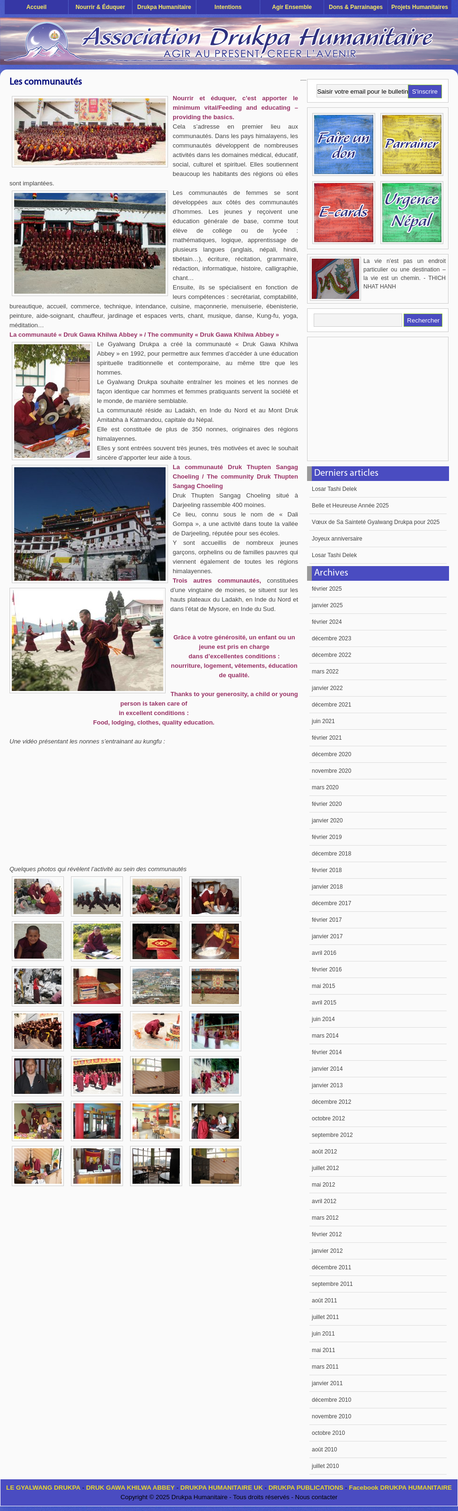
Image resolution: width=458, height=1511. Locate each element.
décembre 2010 (331, 1400)
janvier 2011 (327, 1383)
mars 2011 (325, 1366)
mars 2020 (325, 787)
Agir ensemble (292, 7)
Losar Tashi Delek (334, 489)
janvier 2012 (327, 1251)
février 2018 (327, 870)
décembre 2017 (331, 903)
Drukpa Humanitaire (164, 7)
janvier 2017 (327, 936)
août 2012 (324, 1151)
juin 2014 (323, 1019)
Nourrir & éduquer (100, 7)
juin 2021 (323, 721)
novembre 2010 (331, 1416)
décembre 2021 (331, 704)
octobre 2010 (328, 1433)
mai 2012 (323, 1184)
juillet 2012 (325, 1168)
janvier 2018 (327, 886)
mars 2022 (325, 671)
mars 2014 (325, 1035)
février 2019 (327, 837)
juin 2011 (323, 1333)
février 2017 (327, 920)
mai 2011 (323, 1350)
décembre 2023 (331, 638)
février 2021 (327, 737)
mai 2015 (323, 986)
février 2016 (327, 969)
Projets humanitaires (419, 7)
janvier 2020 (327, 820)
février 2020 (327, 804)
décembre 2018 (331, 853)
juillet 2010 (325, 1466)
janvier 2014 (327, 1069)
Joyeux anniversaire (337, 538)
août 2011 (324, 1300)
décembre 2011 (331, 1267)
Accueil (36, 7)
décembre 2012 (331, 1102)
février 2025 (327, 588)
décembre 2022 (331, 655)
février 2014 (327, 1052)
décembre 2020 (331, 754)
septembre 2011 (332, 1284)
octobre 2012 (328, 1118)
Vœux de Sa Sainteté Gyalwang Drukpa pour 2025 (376, 522)
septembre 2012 (332, 1135)
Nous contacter (316, 1497)
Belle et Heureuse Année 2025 (350, 505)
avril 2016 (324, 953)
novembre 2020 (331, 771)
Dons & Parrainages (356, 7)
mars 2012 (325, 1217)
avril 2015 (324, 1002)
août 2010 (324, 1449)
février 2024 (327, 622)
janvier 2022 (327, 688)
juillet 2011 (325, 1317)
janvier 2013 (327, 1085)
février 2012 (327, 1234)
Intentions (227, 7)
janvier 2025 (327, 605)
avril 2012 (324, 1201)
